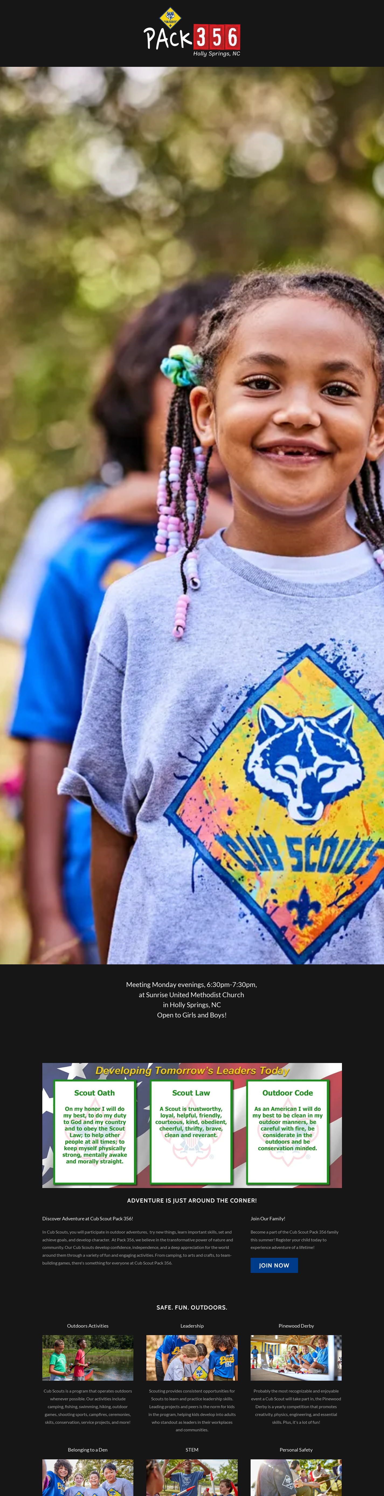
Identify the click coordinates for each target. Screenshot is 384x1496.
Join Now (274, 1265)
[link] (192, 32)
